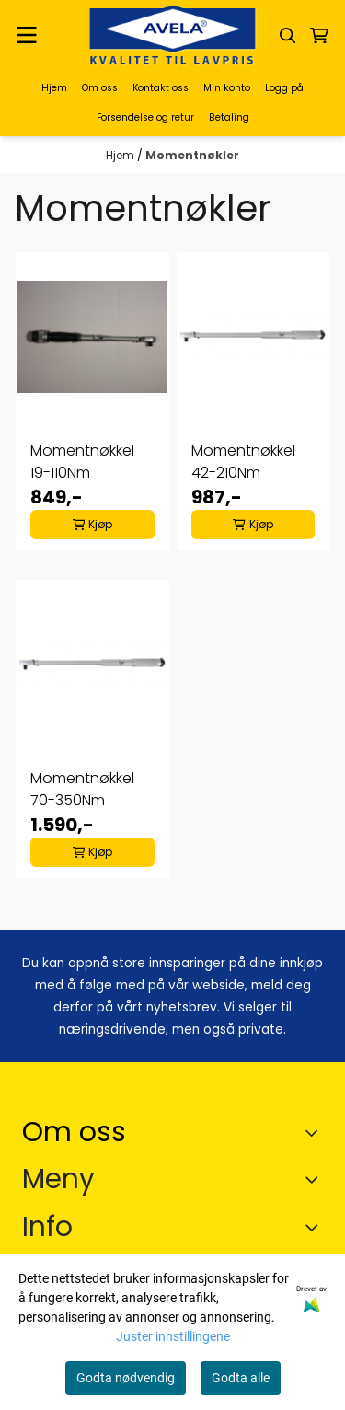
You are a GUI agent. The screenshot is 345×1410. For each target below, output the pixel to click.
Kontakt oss (160, 88)
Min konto (226, 88)
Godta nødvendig (125, 1377)
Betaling (229, 117)
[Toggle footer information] (316, 1132)
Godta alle (241, 1377)
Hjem (54, 88)
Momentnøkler (192, 155)
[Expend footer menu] (315, 1179)
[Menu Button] (26, 35)
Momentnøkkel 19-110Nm (82, 461)
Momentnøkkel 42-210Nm (243, 461)
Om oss (100, 88)
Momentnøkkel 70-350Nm (82, 789)
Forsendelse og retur (145, 117)
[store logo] (173, 35)
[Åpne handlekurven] (319, 36)
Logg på (284, 88)
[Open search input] (288, 36)
